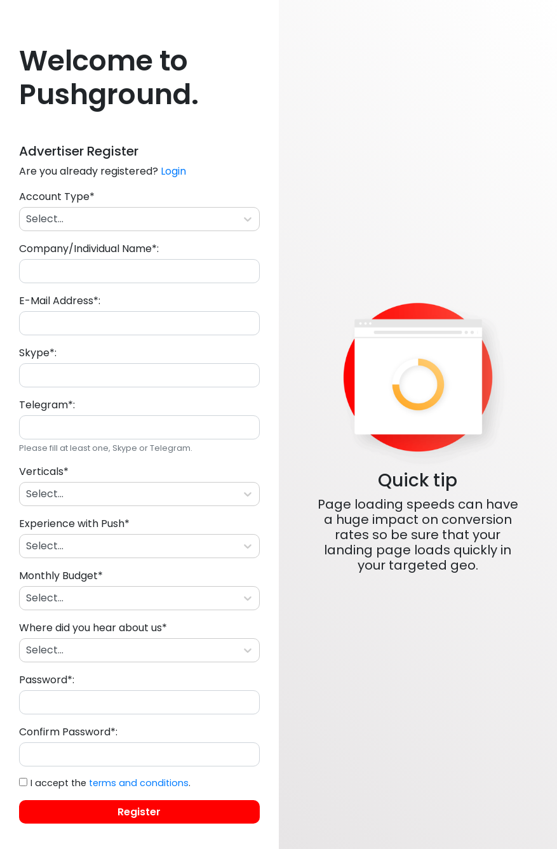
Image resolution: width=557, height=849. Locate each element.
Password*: (46, 679)
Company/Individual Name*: (89, 248)
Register (139, 812)
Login (173, 171)
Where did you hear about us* (93, 627)
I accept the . (110, 783)
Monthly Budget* (61, 575)
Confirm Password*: (68, 732)
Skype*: (38, 352)
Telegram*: (47, 405)
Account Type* (57, 196)
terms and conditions (139, 783)
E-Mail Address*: (59, 300)
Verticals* (44, 471)
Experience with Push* (74, 523)
